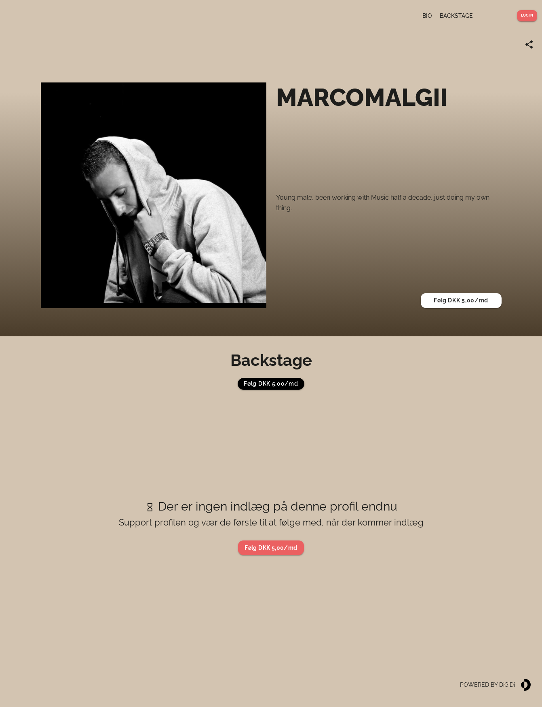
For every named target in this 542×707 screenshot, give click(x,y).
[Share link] (529, 44)
